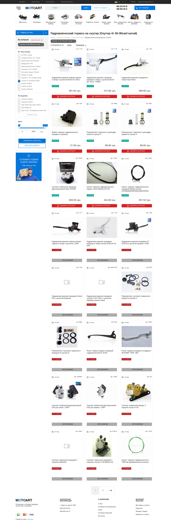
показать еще (32, 114)
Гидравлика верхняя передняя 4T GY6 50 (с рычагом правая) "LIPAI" (135, 243)
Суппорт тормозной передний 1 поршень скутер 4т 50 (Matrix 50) (100, 461)
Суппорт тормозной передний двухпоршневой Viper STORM (64, 188)
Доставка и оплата (142, 505)
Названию (80, 45)
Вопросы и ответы (142, 514)
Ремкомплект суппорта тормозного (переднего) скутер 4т (66, 352)
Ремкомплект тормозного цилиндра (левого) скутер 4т (101, 133)
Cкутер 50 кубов (27, 99)
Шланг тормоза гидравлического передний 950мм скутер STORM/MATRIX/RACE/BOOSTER (135, 189)
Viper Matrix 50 (26, 107)
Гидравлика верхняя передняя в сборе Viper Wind (135, 79)
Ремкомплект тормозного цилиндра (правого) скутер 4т (136, 133)
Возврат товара (141, 511)
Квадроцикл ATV (27, 63)
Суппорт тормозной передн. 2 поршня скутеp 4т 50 (134, 406)
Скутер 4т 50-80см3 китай (30, 81)
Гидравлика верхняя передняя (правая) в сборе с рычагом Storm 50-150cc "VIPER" (100, 80)
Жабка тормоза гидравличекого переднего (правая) (65, 133)
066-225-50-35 (121, 6)
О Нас (100, 504)
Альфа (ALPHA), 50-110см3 (30, 58)
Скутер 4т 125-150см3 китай (31, 78)
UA (117, 2)
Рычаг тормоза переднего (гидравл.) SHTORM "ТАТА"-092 (136, 352)
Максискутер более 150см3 (30, 66)
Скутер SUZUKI (26, 86)
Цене (69, 45)
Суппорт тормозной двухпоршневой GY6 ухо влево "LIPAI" (66, 406)
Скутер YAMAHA (27, 89)
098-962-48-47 (122, 9)
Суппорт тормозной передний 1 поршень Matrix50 (65, 461)
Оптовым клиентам (105, 513)
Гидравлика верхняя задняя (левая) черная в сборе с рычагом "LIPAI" (66, 243)
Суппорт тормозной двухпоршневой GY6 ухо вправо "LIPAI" (101, 406)
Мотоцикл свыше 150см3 (30, 72)
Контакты (101, 516)
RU (123, 2)
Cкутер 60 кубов (27, 102)
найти (86, 8)
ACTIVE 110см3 (26, 55)
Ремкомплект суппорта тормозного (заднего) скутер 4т (136, 297)
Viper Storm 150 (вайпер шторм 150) (33, 110)
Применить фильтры (32, 140)
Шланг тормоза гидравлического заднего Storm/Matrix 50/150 (100, 188)
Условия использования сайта (107, 508)
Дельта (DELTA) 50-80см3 (30, 61)
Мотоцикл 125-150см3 (29, 69)
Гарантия (139, 508)
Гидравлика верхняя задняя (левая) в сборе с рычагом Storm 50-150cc (66, 79)
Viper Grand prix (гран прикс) (31, 105)
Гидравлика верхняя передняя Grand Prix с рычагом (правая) (67, 297)
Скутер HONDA (26, 83)
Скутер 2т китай (26, 75)
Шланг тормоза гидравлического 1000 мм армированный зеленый (135, 461)
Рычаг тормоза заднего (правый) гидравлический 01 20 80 (100, 352)
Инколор (30, 519)
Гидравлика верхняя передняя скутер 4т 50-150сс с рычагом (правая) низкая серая (99, 298)
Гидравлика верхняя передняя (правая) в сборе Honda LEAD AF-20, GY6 (101, 244)
